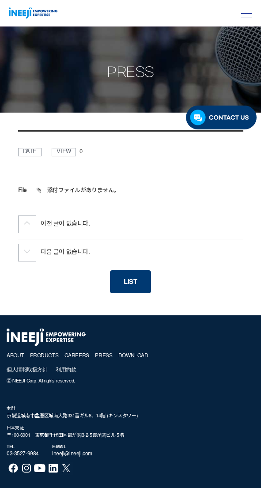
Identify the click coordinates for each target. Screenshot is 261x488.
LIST (130, 282)
